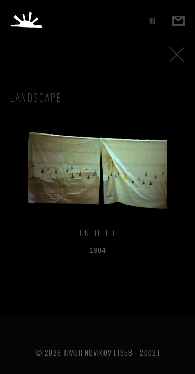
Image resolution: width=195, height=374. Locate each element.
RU (152, 21)
